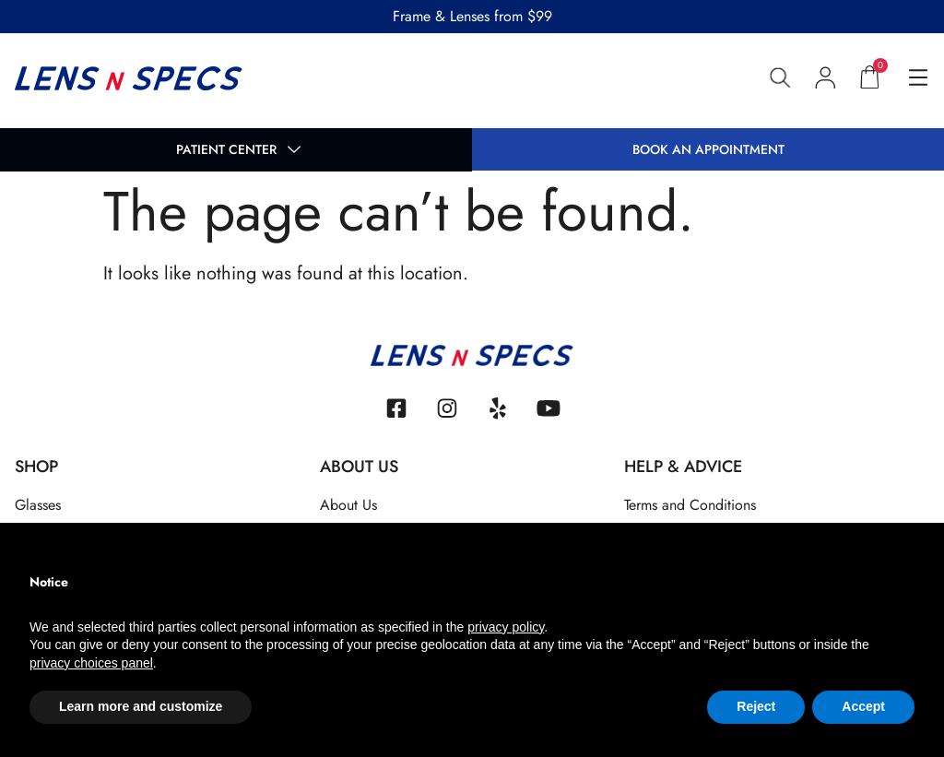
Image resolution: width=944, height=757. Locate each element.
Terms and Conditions (690, 504)
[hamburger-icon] (917, 80)
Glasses (38, 504)
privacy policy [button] (505, 627)
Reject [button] (756, 706)
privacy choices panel (91, 663)
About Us (348, 504)
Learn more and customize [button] (140, 706)
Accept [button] (863, 706)
